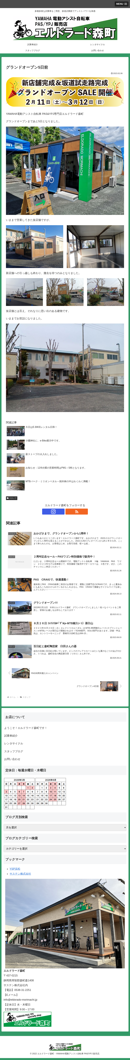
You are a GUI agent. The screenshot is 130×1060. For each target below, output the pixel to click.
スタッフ (11, 498)
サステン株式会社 (20, 875)
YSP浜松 (15, 870)
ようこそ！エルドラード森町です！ (25, 729)
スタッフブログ (13, 753)
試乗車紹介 (11, 737)
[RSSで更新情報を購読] (68, 512)
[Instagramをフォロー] (62, 512)
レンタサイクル (13, 745)
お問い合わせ (12, 761)
